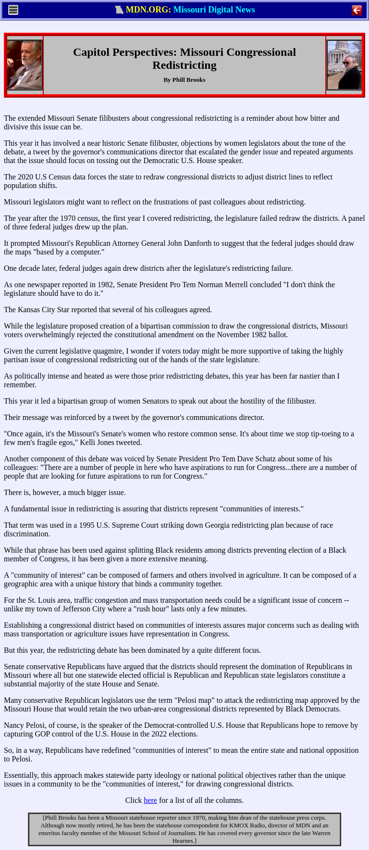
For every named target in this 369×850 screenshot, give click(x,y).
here (150, 800)
